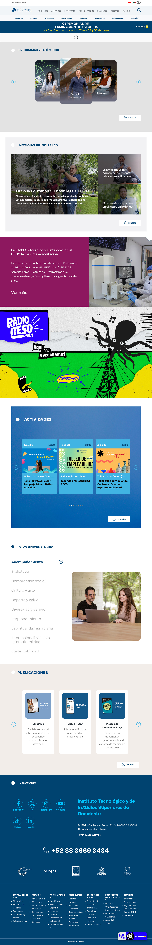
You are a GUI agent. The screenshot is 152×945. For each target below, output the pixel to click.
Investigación (66, 18)
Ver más (19, 292)
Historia (72, 901)
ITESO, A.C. (73, 905)
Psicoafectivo (56, 904)
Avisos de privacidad (76, 941)
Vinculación (100, 18)
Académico (55, 901)
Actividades (49, 18)
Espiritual (54, 907)
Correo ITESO (130, 911)
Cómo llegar (37, 901)
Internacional (117, 18)
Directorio (73, 898)
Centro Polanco (94, 924)
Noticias (33, 18)
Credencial (129, 915)
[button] (69, 505)
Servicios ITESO (131, 908)
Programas (18, 18)
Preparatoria (18, 904)
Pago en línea (130, 901)
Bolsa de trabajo (76, 911)
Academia (83, 18)
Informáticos (130, 898)
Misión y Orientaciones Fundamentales (112, 907)
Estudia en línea (20, 920)
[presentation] (16, 467)
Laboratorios (37, 915)
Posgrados (18, 911)
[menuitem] (43, 11)
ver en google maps (89, 835)
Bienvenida (18, 901)
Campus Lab (37, 911)
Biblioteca (36, 908)
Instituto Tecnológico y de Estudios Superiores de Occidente (106, 807)
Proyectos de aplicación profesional (93, 904)
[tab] (38, 562)
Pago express (130, 905)
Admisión (134, 18)
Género (53, 914)
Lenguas (54, 911)
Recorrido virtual (39, 905)
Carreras (17, 907)
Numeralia (73, 908)
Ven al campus (38, 898)
